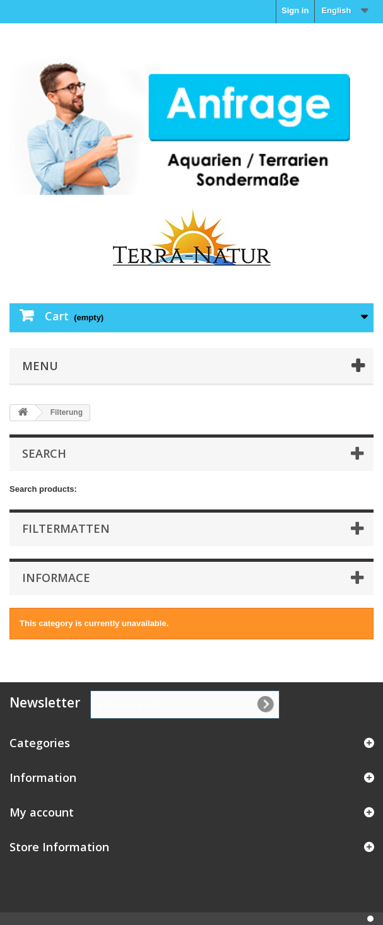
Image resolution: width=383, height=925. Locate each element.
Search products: (43, 489)
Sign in (295, 10)
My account (41, 812)
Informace (56, 577)
